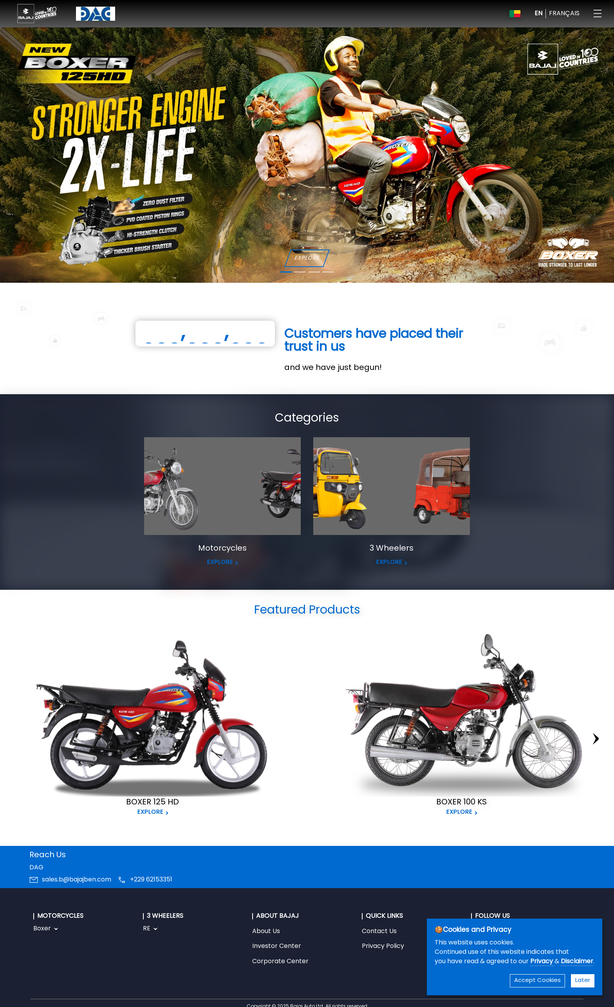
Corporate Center (280, 962)
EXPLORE (306, 258)
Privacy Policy (383, 946)
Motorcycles (222, 549)
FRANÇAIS (564, 14)
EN (538, 14)
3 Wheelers (392, 549)
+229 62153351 (151, 880)
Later (582, 981)
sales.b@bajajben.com (76, 880)
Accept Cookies (537, 981)
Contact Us (379, 931)
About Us (266, 931)
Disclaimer (577, 962)
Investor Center (276, 946)
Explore (150, 812)
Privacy (542, 962)
